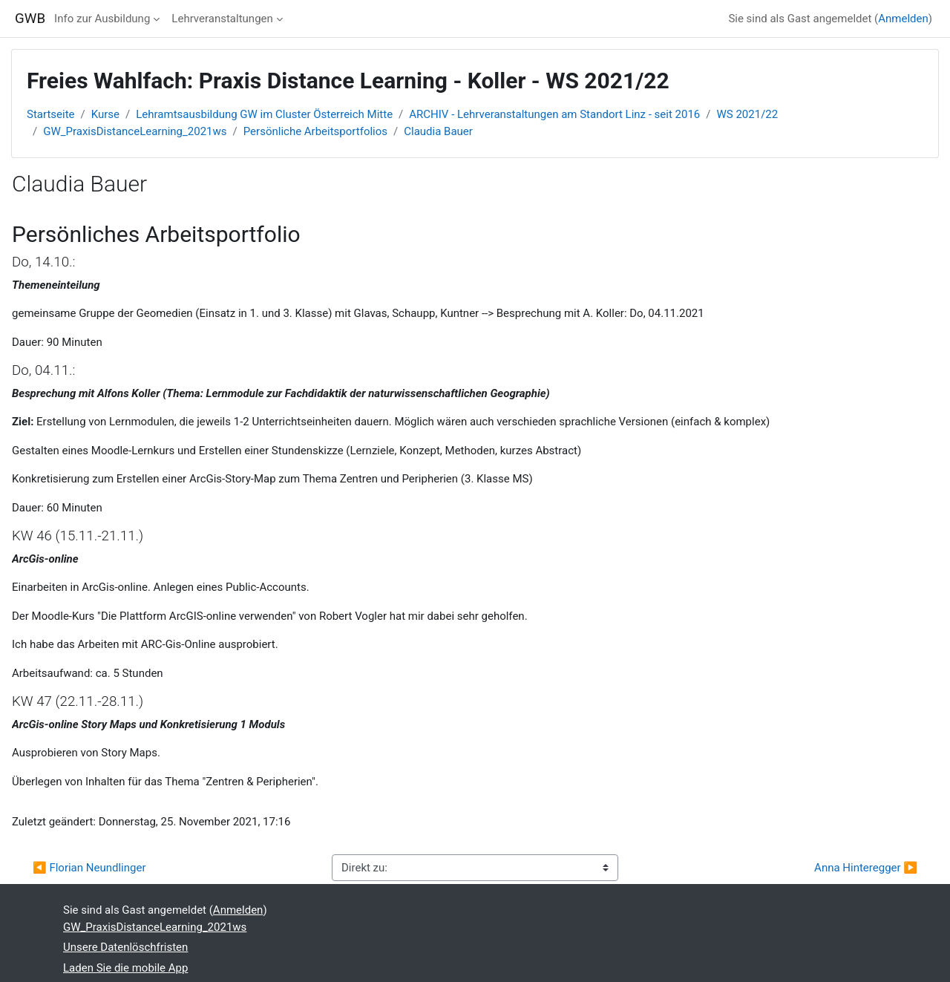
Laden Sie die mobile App (125, 968)
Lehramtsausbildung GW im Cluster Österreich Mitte (264, 114)
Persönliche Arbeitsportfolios (315, 131)
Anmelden (903, 18)
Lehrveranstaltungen (221, 18)
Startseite (51, 114)
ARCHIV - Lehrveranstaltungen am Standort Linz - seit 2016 (554, 114)
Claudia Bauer (438, 131)
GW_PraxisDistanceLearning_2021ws (134, 131)
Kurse (105, 114)
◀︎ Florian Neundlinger (89, 867)
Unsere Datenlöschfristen (125, 947)
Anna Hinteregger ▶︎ (865, 867)
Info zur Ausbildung (102, 18)
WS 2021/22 (748, 114)
